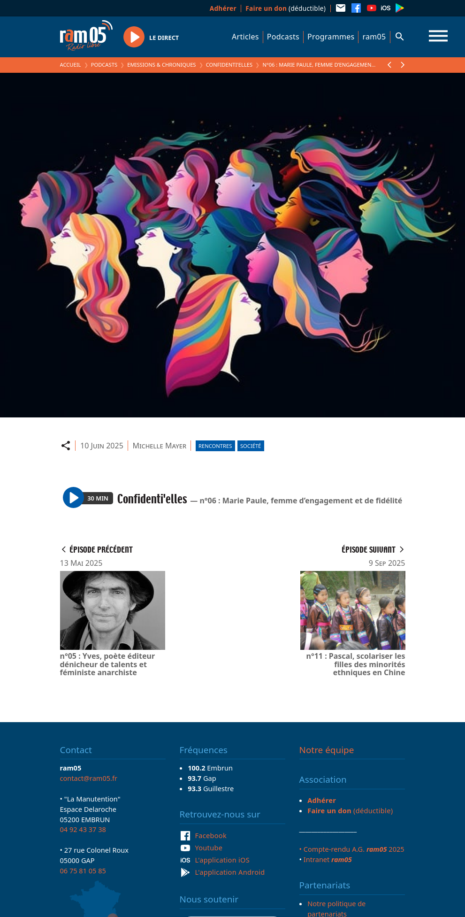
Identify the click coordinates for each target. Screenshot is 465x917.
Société (250, 445)
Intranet (328, 859)
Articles (245, 36)
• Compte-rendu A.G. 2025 (351, 849)
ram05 (374, 36)
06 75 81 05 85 (83, 870)
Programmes (330, 36)
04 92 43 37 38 (83, 829)
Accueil (70, 64)
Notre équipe (326, 750)
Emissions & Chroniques (161, 64)
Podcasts (283, 36)
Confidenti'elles (229, 64)
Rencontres (215, 445)
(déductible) (285, 8)
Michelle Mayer (159, 445)
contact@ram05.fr (89, 778)
